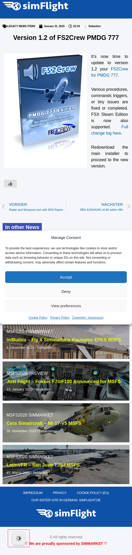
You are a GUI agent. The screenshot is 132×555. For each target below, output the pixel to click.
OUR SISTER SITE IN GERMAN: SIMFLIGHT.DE (66, 500)
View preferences (66, 306)
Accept (66, 277)
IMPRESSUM (32, 493)
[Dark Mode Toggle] (19, 538)
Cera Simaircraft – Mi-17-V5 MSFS (43, 423)
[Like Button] (10, 184)
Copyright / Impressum (87, 317)
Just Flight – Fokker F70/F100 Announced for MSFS (63, 381)
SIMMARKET (41, 331)
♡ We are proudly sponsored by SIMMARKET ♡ (65, 543)
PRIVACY (60, 493)
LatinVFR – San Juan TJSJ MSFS (43, 465)
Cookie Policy (38, 317)
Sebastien (44, 347)
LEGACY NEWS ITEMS (21, 26)
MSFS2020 (16, 331)
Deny (65, 291)
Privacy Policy (60, 317)
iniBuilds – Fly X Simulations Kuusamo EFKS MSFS (63, 339)
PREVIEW (38, 373)
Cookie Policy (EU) (93, 493)
